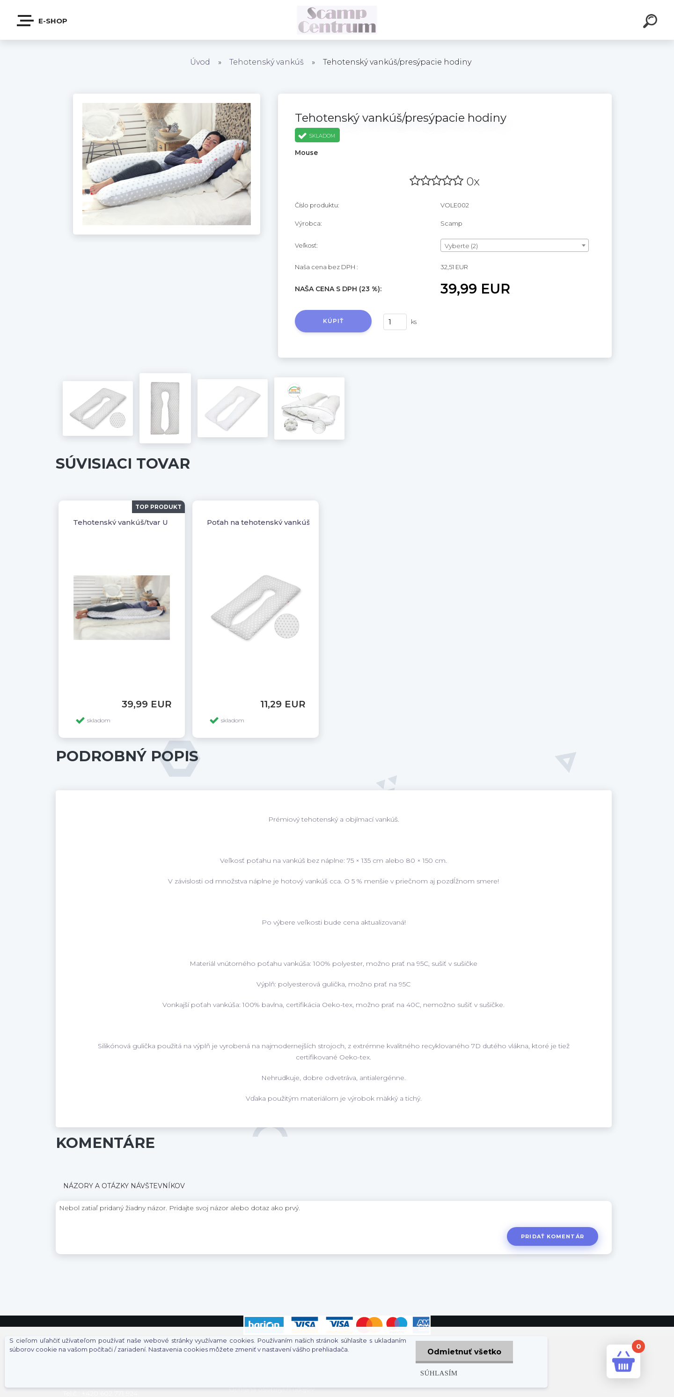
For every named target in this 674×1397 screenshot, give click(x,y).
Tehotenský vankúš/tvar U (120, 522)
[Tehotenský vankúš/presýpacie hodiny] (166, 97)
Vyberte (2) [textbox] (461, 246)
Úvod (200, 62)
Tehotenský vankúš (266, 62)
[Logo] (337, 20)
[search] (651, 22)
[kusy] (395, 322)
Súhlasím (439, 1372)
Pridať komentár (552, 1236)
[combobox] (514, 245)
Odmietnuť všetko (464, 1351)
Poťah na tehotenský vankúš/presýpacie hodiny (293, 522)
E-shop (42, 20)
